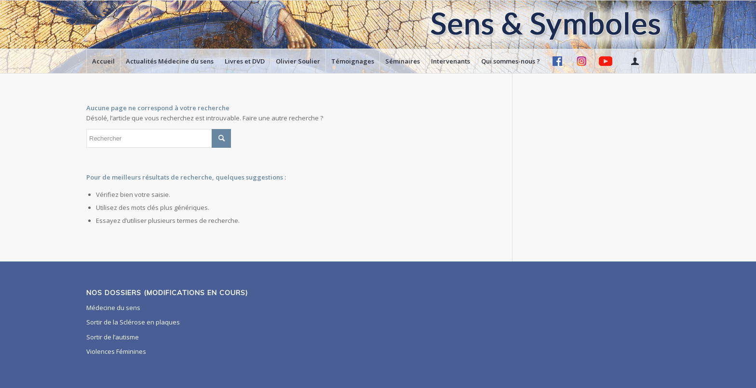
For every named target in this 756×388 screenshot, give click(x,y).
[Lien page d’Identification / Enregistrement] (634, 61)
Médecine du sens (113, 307)
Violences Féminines (116, 351)
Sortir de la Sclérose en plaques (133, 322)
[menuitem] (103, 61)
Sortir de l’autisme (112, 337)
